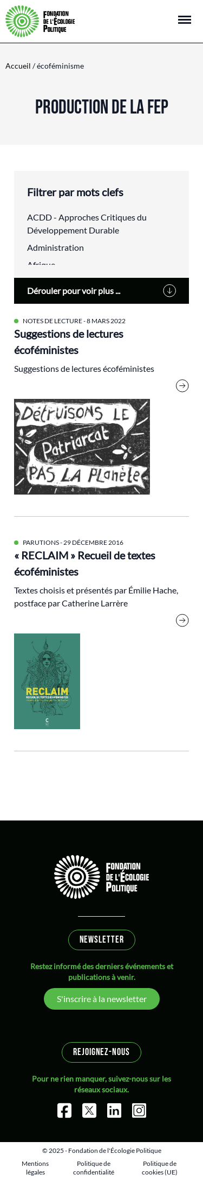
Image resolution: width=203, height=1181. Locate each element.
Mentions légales (35, 1167)
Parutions (41, 542)
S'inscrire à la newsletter (102, 998)
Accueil (18, 65)
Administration (55, 247)
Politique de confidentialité (93, 1167)
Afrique (41, 264)
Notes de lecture (52, 321)
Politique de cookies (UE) (160, 1167)
